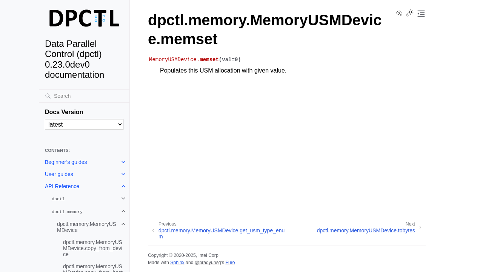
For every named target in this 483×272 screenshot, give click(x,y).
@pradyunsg (208, 262)
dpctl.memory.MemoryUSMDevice (86, 227)
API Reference (62, 186)
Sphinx (177, 262)
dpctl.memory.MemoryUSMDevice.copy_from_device (92, 248)
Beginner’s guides (66, 162)
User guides (59, 174)
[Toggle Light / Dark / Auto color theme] (410, 13)
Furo (230, 262)
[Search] (84, 96)
